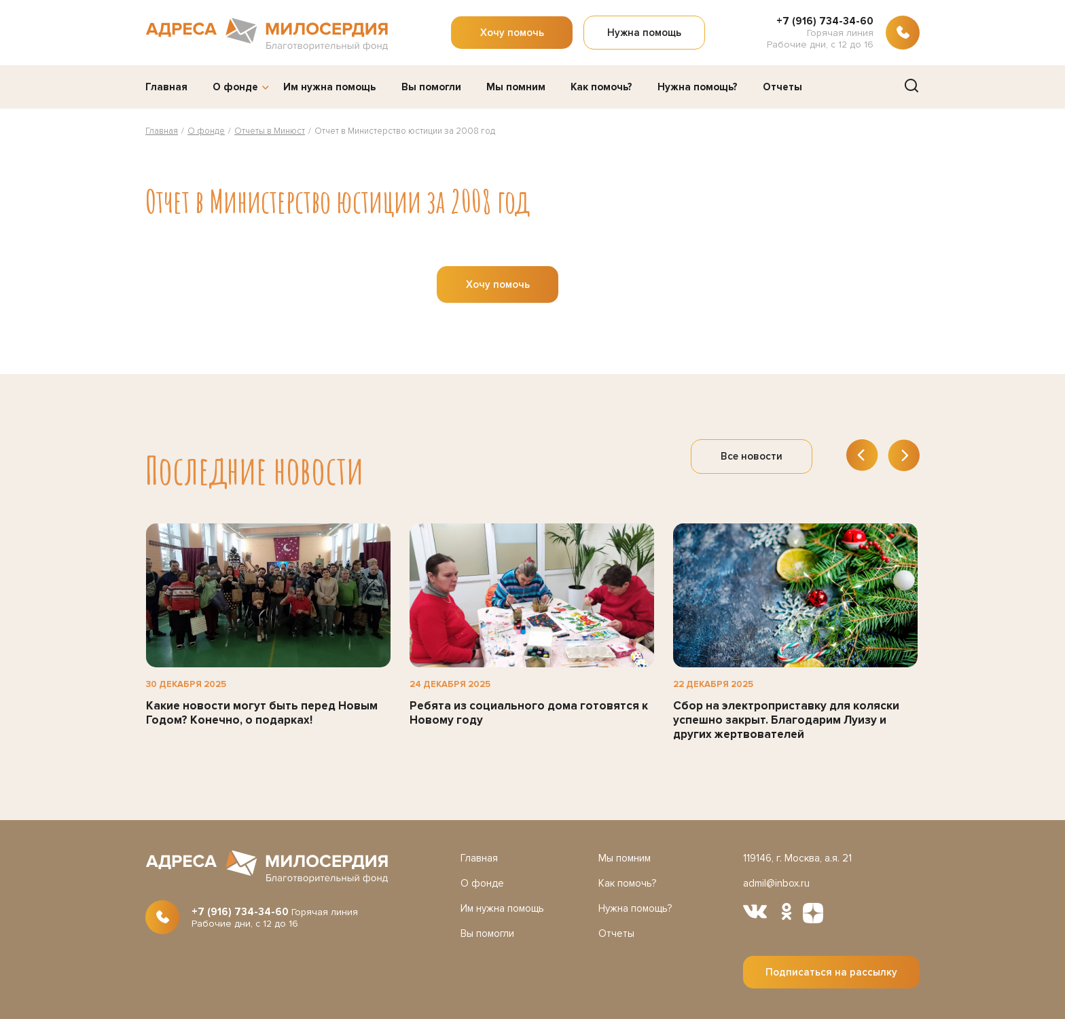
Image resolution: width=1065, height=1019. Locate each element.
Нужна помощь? (697, 87)
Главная (166, 87)
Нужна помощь (644, 32)
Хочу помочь (512, 32)
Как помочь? (601, 87)
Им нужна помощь (329, 87)
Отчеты (782, 87)
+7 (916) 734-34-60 (824, 21)
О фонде (235, 87)
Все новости (751, 456)
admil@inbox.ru (776, 883)
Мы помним (515, 87)
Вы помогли (431, 87)
